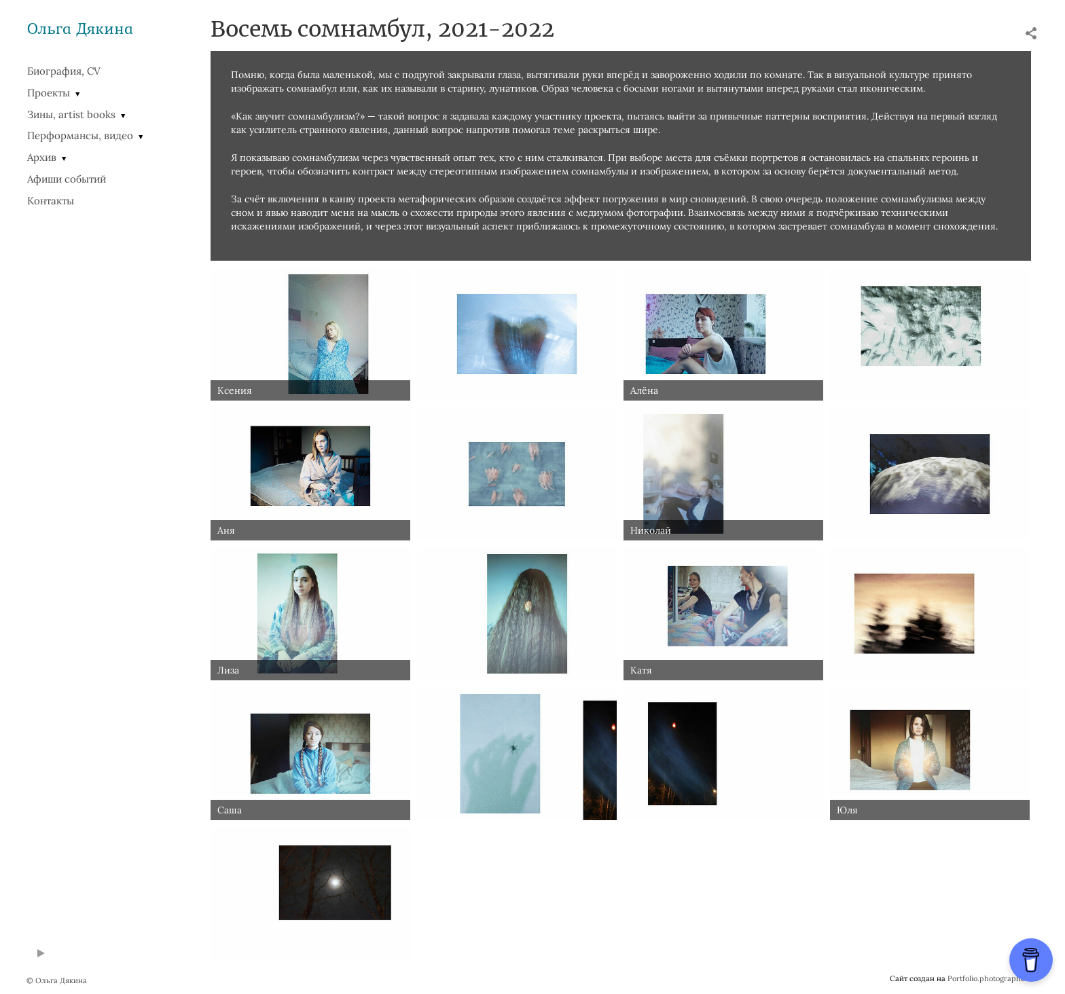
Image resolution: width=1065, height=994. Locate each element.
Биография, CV (64, 71)
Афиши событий (66, 178)
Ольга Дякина (80, 28)
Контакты (50, 200)
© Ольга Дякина (56, 980)
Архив (41, 157)
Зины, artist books (71, 114)
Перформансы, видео (80, 135)
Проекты (48, 92)
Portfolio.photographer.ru (993, 978)
